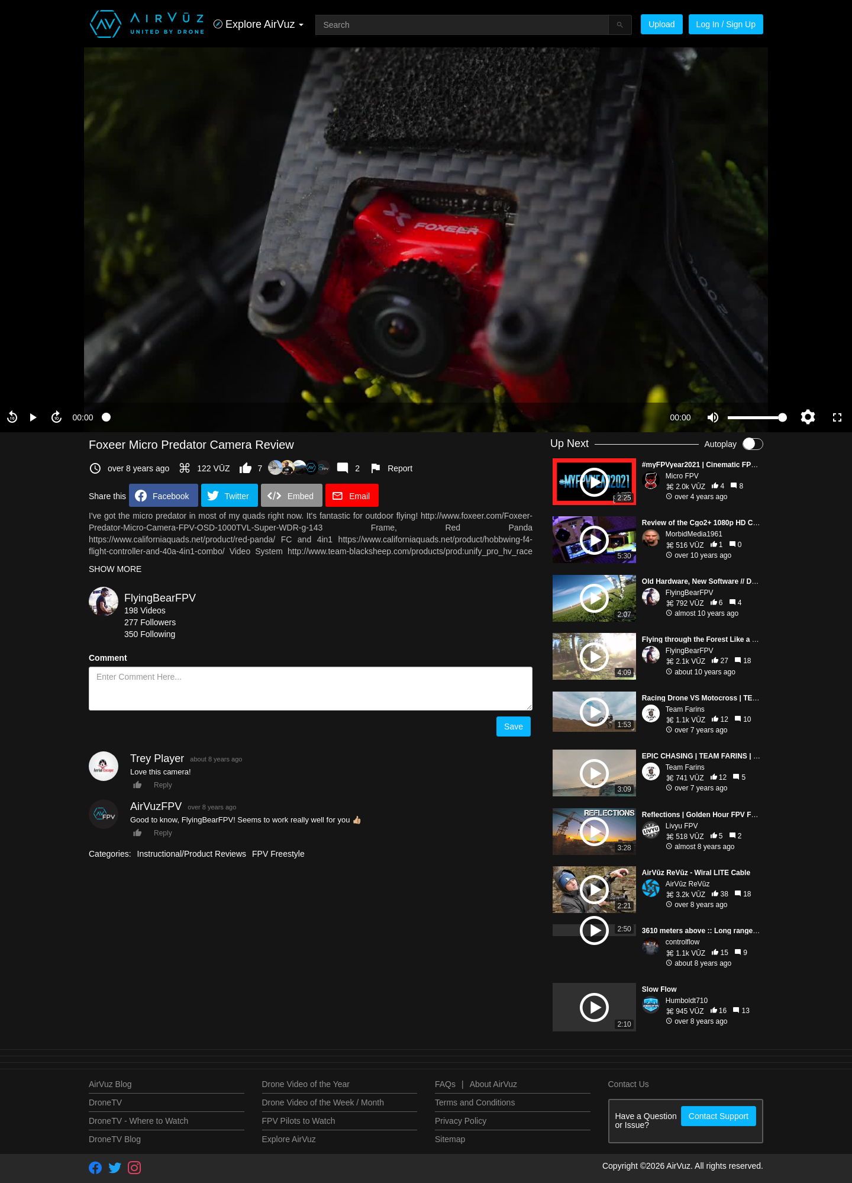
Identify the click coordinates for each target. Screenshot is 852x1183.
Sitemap (450, 1139)
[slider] (381, 417)
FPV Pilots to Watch (298, 1121)
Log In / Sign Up (726, 24)
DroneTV (105, 1102)
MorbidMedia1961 (694, 534)
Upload (661, 24)
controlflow (682, 942)
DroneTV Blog (115, 1139)
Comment (108, 658)
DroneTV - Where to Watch (138, 1121)
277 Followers (150, 622)
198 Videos (145, 610)
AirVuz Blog (110, 1084)
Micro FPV (682, 476)
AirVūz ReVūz (688, 884)
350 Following (149, 634)
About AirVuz (493, 1084)
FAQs (445, 1084)
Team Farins (685, 709)
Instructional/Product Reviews (191, 854)
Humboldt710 (687, 1000)
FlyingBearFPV (160, 598)
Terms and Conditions (475, 1102)
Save (513, 726)
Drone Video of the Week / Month (323, 1102)
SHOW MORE (115, 569)
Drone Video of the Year (306, 1084)
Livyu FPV (682, 826)
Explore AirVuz (289, 1139)
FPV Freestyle (278, 854)
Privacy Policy (460, 1121)
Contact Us (628, 1084)
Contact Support (718, 1116)
